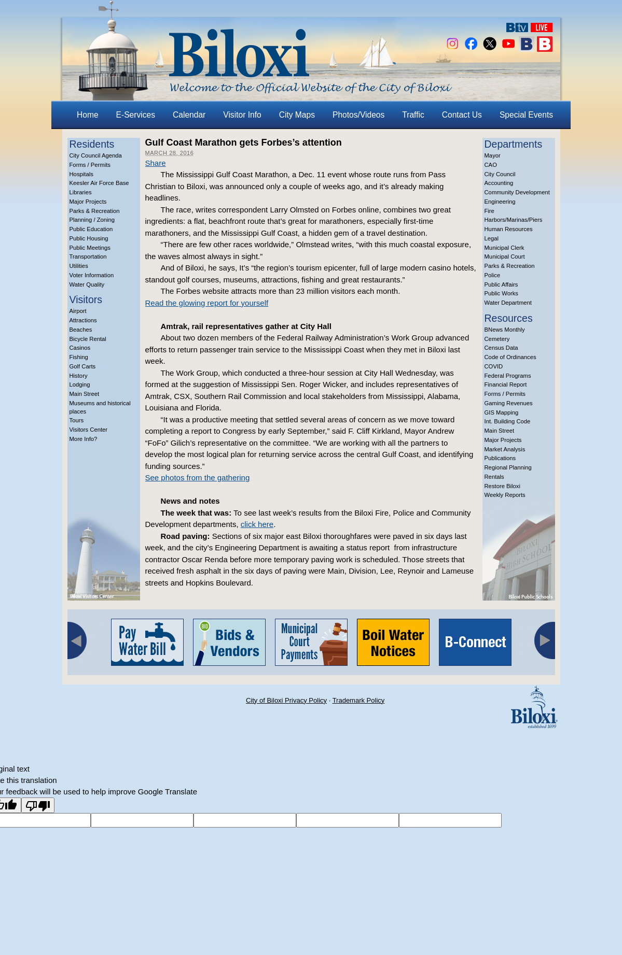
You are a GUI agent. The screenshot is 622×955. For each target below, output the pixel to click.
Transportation (88, 256)
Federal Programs (508, 376)
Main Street (85, 394)
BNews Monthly (505, 329)
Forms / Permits (90, 165)
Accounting (499, 183)
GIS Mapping (502, 412)
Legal (492, 238)
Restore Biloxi (502, 486)
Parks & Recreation (95, 211)
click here (257, 524)
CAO (491, 165)
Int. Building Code (508, 421)
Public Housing (89, 238)
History (79, 376)
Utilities (79, 266)
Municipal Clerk (504, 248)
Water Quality (87, 284)
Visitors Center (89, 429)
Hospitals (81, 174)
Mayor (493, 155)
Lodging (80, 384)
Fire (489, 211)
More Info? (84, 439)
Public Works (501, 293)
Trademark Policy (359, 700)
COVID (494, 366)
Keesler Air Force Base (99, 183)
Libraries (81, 192)
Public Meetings (90, 248)
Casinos (80, 348)
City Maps (297, 114)
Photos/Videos (358, 114)
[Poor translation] (37, 805)
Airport (78, 311)
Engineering (500, 201)
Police (493, 275)
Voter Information (92, 275)
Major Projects (88, 201)
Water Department (508, 303)
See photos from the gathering (197, 477)
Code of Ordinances (510, 357)
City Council (500, 174)
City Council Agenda (96, 155)
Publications (500, 458)
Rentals (494, 477)
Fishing (79, 357)
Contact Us (462, 114)
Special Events (526, 114)
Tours (77, 420)
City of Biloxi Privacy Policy (286, 700)
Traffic (413, 114)
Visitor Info (242, 114)
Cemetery (497, 339)
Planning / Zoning (92, 220)
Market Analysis (505, 449)
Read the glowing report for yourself (207, 302)
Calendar (189, 114)
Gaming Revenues (509, 403)
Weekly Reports (505, 495)
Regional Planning (508, 467)
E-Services (135, 114)
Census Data (501, 348)
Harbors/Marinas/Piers (514, 220)
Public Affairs (501, 284)
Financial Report (506, 384)
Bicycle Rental (88, 339)
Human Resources (509, 229)
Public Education (91, 229)
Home (88, 114)
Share (155, 163)
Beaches (81, 329)
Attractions (83, 320)
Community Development (517, 192)
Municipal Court (505, 256)
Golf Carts (83, 366)
